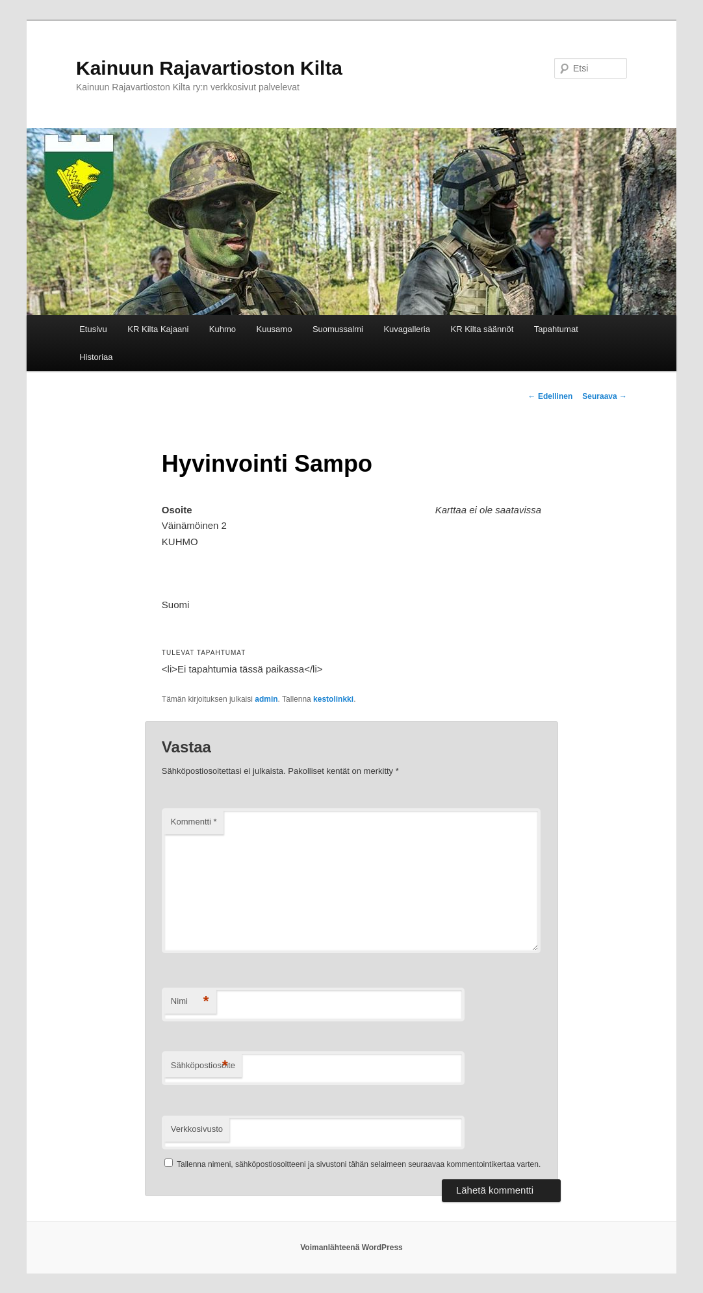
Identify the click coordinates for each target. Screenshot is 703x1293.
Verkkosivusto (197, 1129)
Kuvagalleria (406, 329)
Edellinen (550, 396)
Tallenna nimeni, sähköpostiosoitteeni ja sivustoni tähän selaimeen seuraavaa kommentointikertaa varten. (359, 1164)
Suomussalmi (338, 329)
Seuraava (604, 396)
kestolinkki (333, 699)
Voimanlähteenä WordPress (351, 1247)
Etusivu (93, 329)
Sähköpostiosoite (203, 1065)
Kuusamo (274, 329)
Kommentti (194, 821)
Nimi (190, 1001)
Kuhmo (222, 329)
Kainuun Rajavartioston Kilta (209, 68)
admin (266, 699)
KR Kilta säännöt (481, 329)
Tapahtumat (556, 329)
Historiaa (95, 357)
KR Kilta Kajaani (157, 329)
